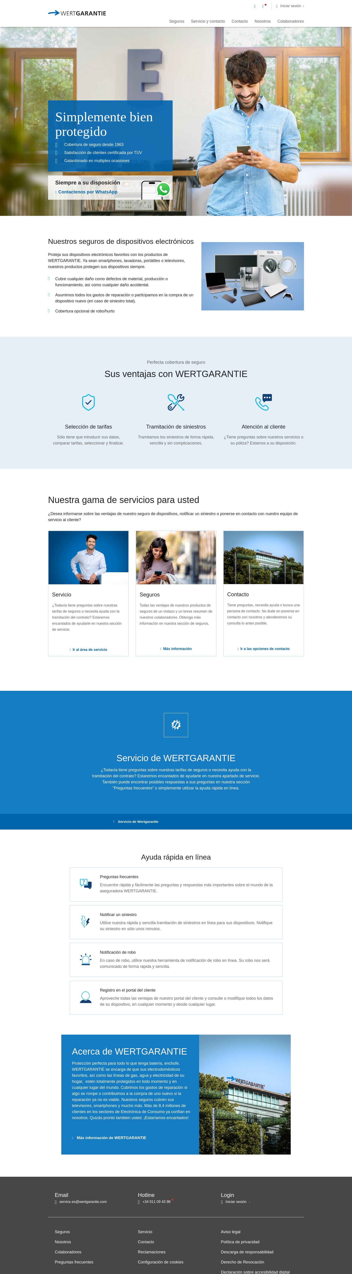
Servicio (145, 1222)
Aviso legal (230, 1222)
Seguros (176, 21)
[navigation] (279, 6)
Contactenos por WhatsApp (87, 191)
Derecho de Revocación (242, 1252)
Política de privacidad (240, 1232)
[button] (290, 6)
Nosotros (263, 21)
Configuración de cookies (160, 1252)
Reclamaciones (152, 1242)
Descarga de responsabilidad (247, 1242)
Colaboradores (290, 21)
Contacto (240, 21)
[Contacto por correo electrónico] (255, 6)
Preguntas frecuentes (74, 1252)
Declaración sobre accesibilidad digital (255, 1262)
